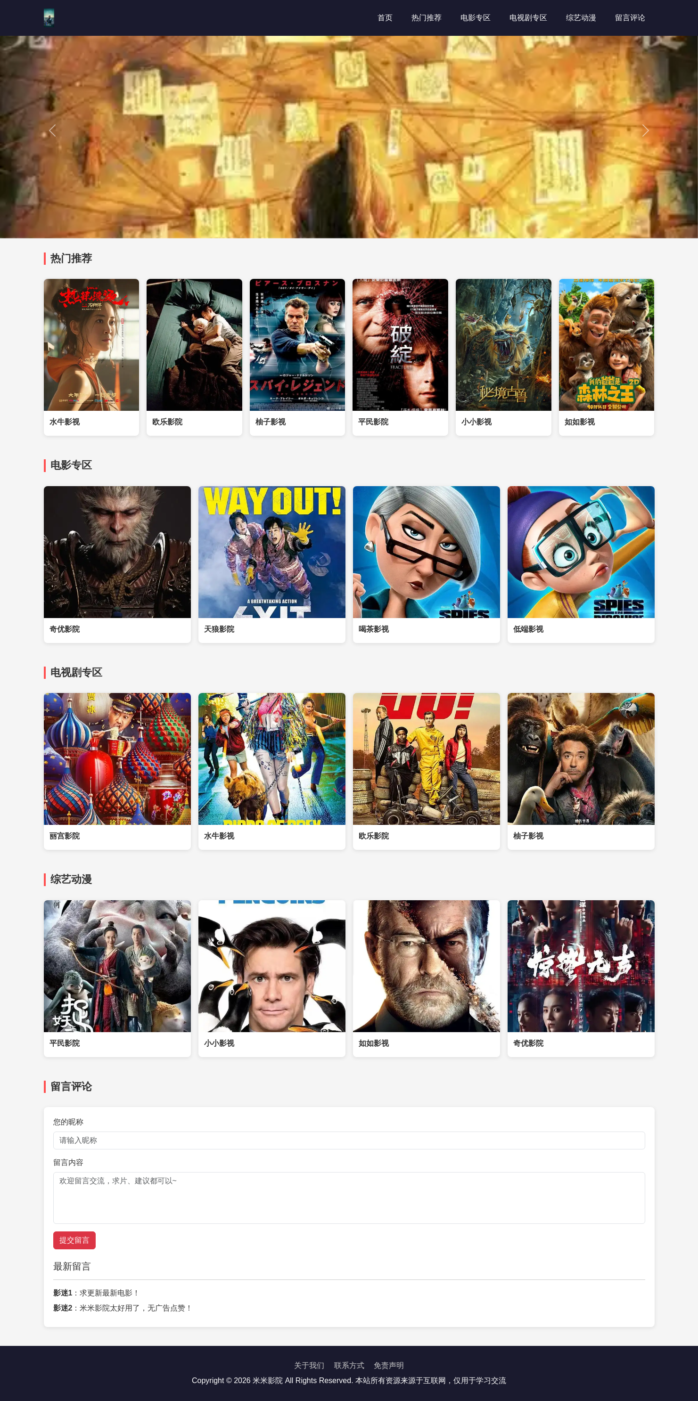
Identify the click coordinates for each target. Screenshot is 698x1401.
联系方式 (349, 1365)
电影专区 (475, 18)
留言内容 (68, 1162)
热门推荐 (426, 18)
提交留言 (74, 1240)
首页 (385, 18)
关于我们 (309, 1365)
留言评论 (630, 18)
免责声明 (389, 1365)
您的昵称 (68, 1122)
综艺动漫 (581, 18)
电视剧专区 (528, 18)
